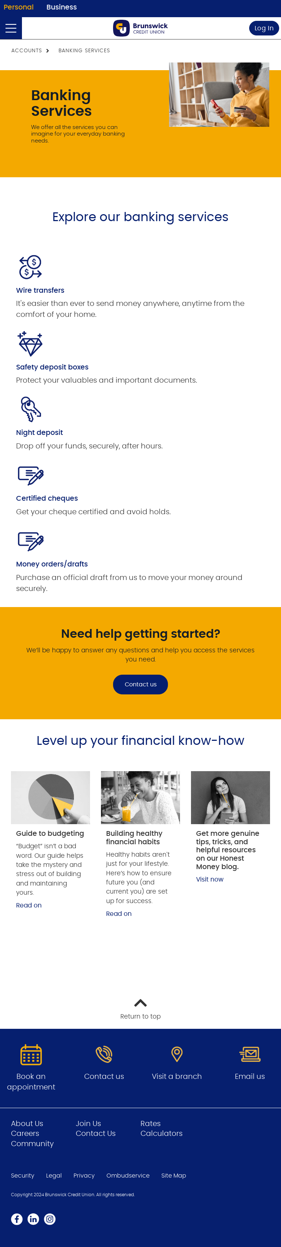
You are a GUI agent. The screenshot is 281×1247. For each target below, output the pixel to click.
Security (22, 1176)
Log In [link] (264, 28)
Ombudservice (128, 1176)
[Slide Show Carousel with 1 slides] (140, 422)
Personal (19, 7)
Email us (250, 1076)
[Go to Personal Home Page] (140, 28)
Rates (150, 1123)
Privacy (84, 1176)
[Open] (11, 28)
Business (61, 7)
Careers (25, 1133)
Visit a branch (177, 1076)
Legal (54, 1176)
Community (32, 1144)
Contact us (141, 684)
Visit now (210, 879)
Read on (29, 905)
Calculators (161, 1133)
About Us (27, 1123)
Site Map (173, 1176)
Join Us (88, 1123)
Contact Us (96, 1133)
